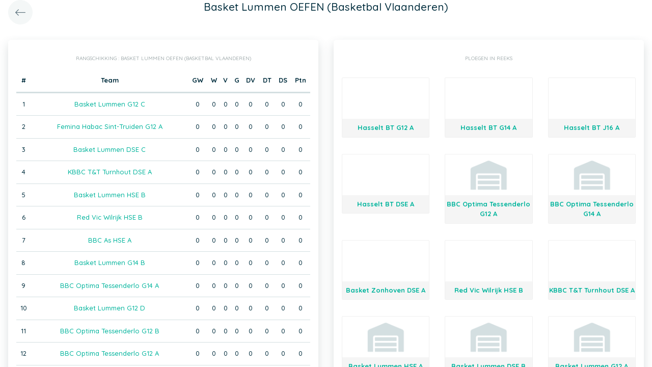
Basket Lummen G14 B (109, 262)
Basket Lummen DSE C (109, 149)
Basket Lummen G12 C (109, 104)
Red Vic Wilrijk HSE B (110, 217)
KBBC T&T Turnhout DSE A (110, 172)
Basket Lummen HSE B (110, 195)
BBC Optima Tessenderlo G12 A (109, 353)
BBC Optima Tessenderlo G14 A (109, 285)
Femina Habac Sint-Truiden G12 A (109, 126)
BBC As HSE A (109, 240)
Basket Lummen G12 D (109, 308)
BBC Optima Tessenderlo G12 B (109, 331)
